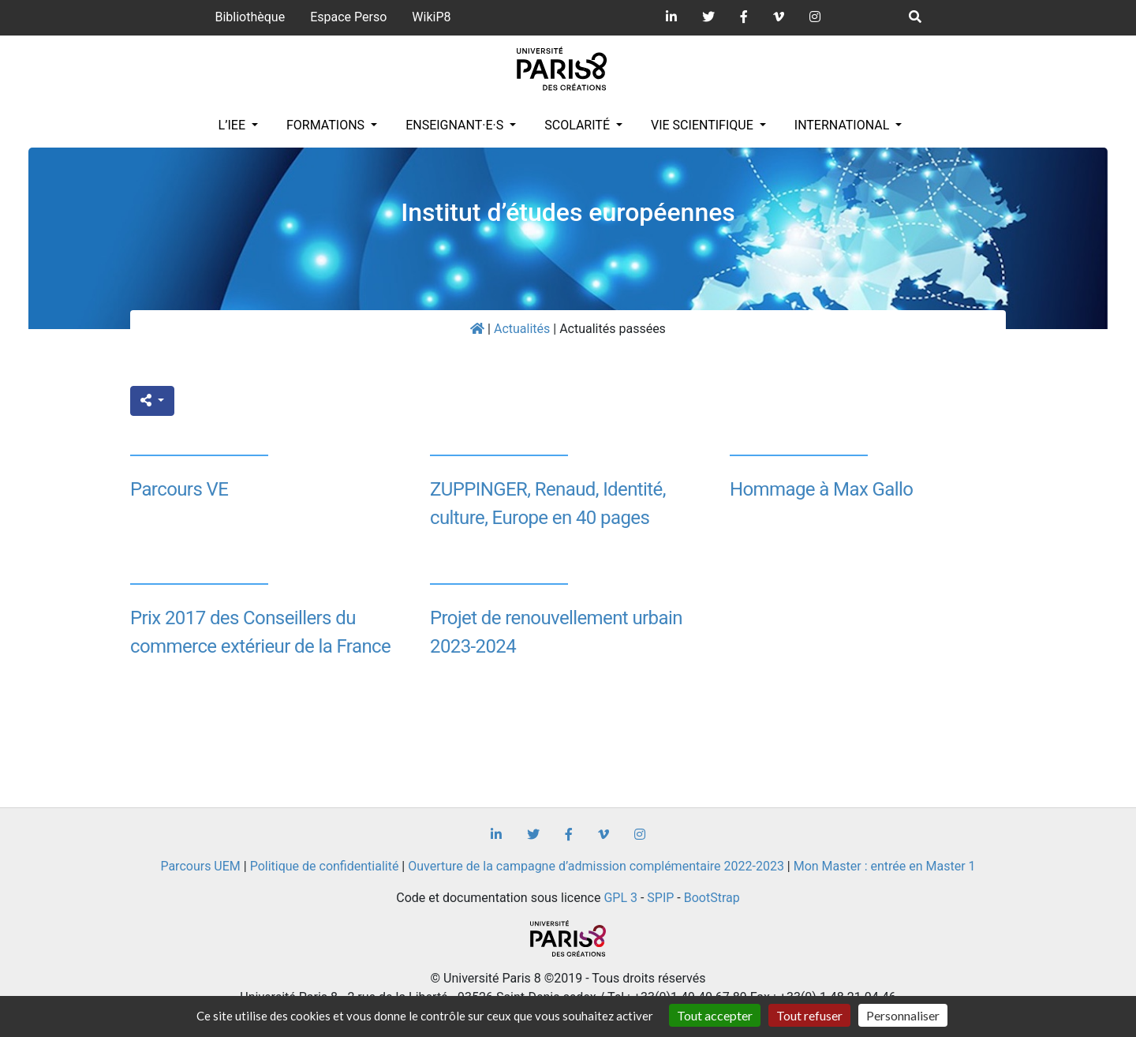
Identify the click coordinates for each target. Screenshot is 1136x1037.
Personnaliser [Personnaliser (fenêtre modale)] (903, 1015)
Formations (327, 125)
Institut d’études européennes (568, 212)
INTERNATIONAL (843, 125)
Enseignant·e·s (455, 125)
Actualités (522, 328)
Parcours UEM (200, 866)
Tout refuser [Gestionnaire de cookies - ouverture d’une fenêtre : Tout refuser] (809, 1015)
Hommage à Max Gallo (821, 489)
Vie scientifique (704, 125)
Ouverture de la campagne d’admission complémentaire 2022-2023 (596, 866)
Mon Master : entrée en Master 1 (885, 866)
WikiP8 (431, 16)
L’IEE (233, 125)
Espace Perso (348, 16)
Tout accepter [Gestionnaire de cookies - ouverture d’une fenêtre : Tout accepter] (715, 1015)
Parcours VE (179, 489)
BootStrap (712, 897)
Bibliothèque (250, 16)
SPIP (660, 897)
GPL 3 (620, 897)
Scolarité (578, 125)
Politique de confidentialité (324, 866)
